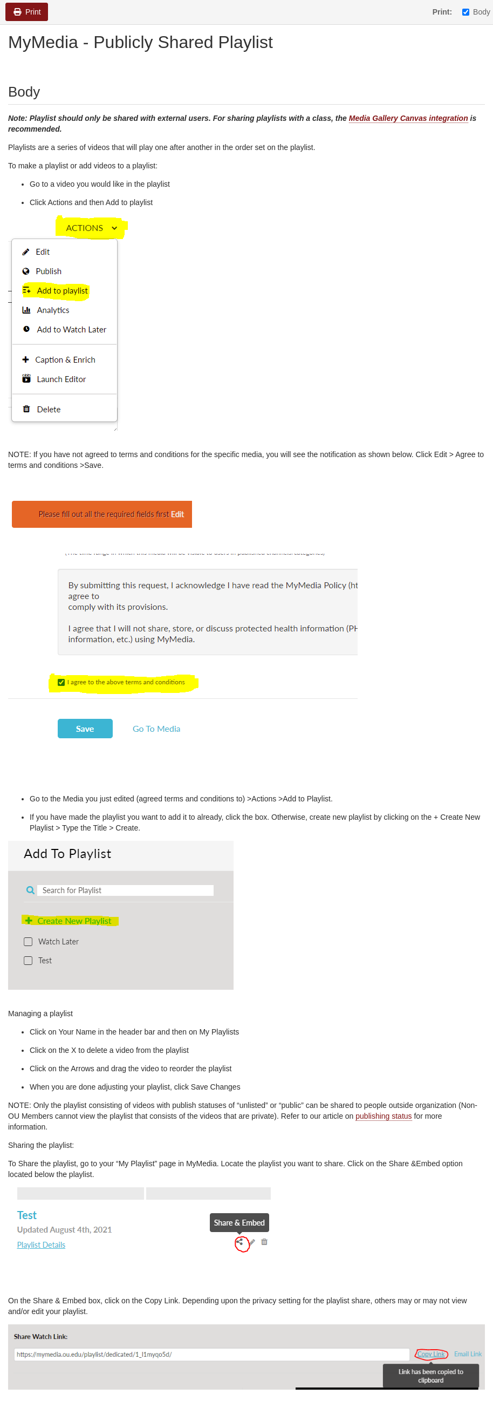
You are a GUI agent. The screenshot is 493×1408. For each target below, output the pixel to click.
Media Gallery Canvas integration (408, 118)
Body (476, 12)
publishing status (383, 1116)
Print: (443, 12)
